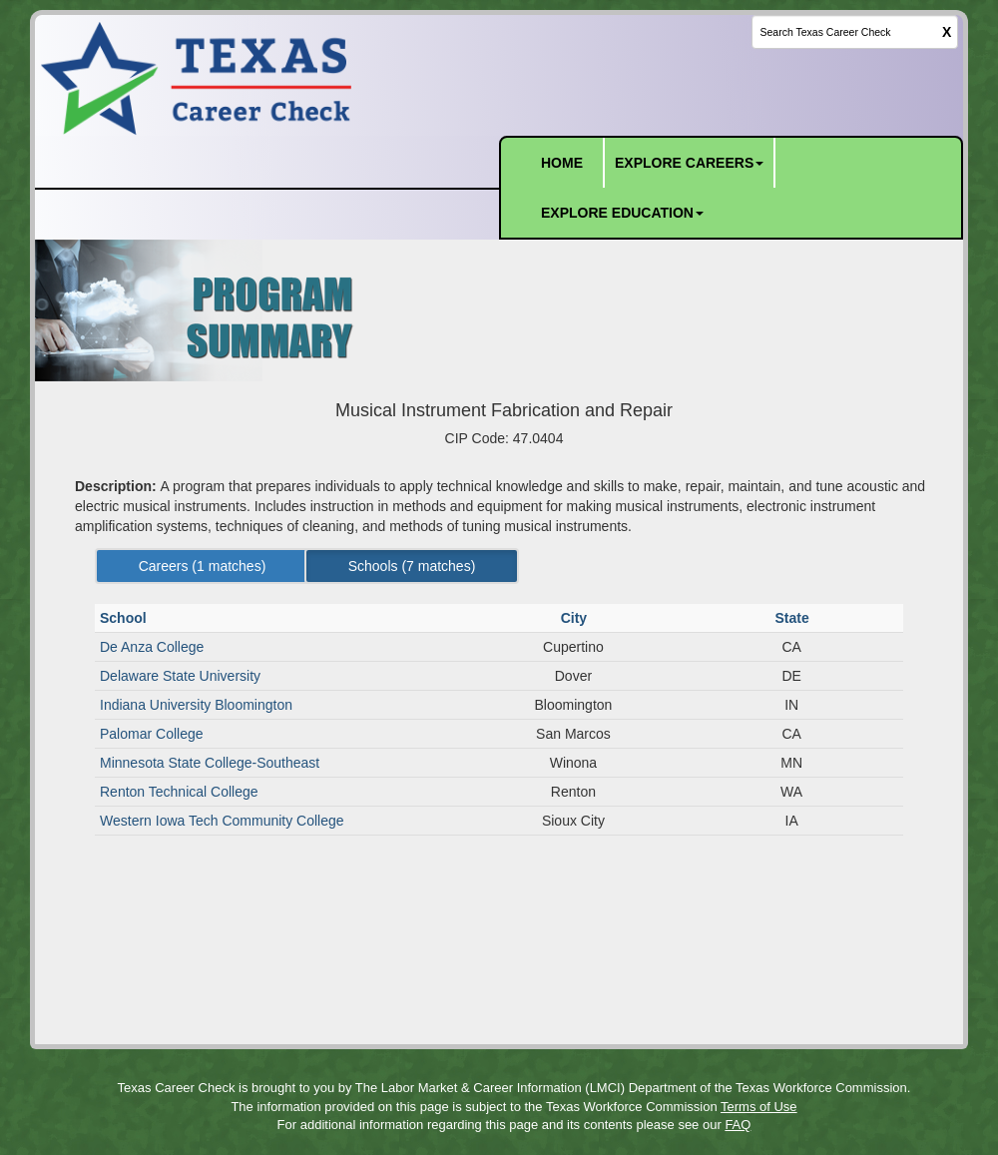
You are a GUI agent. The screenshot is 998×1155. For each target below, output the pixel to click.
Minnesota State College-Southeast (209, 763)
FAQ (737, 1124)
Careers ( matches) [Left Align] (202, 566)
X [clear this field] (946, 32)
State (793, 618)
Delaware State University (180, 676)
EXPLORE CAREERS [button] (689, 163)
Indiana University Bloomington (196, 705)
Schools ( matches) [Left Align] (412, 566)
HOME (562, 163)
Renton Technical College (179, 792)
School (125, 618)
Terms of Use (759, 1106)
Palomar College (152, 734)
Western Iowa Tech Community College (222, 821)
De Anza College (152, 647)
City (576, 618)
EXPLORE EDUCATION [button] (622, 213)
